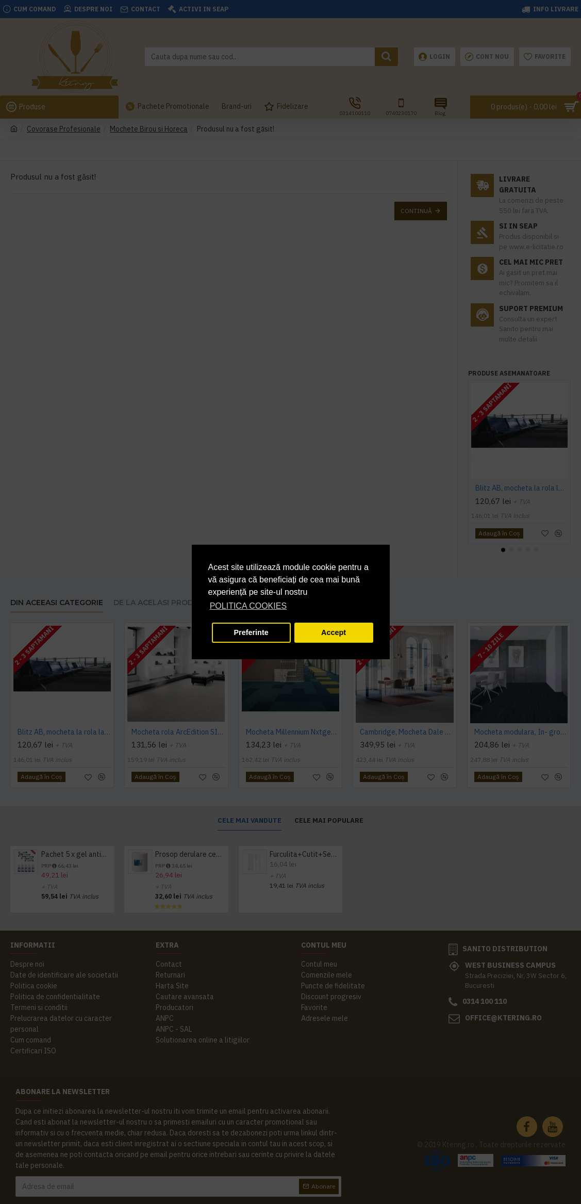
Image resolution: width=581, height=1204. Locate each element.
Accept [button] (333, 632)
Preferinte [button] (251, 632)
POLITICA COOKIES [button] (248, 605)
